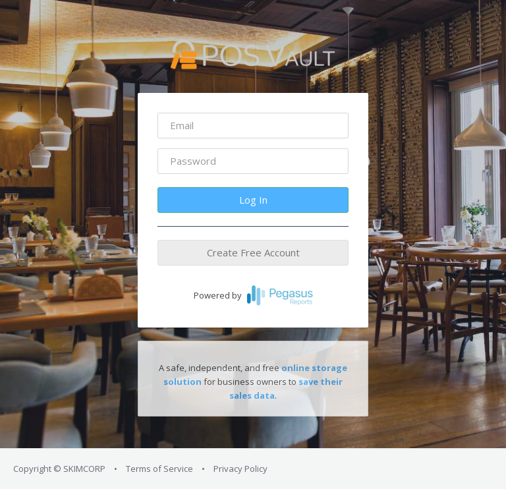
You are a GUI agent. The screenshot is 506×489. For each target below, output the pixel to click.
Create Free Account (253, 252)
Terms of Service (159, 469)
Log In (253, 199)
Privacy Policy (240, 469)
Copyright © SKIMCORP (59, 469)
